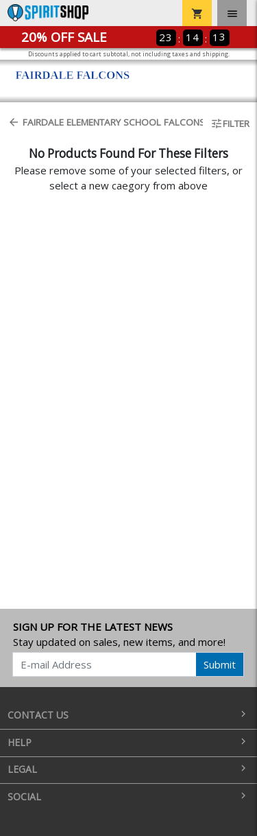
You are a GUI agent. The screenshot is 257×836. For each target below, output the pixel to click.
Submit (220, 664)
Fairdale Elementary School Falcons (101, 122)
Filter (229, 123)
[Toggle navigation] (232, 13)
